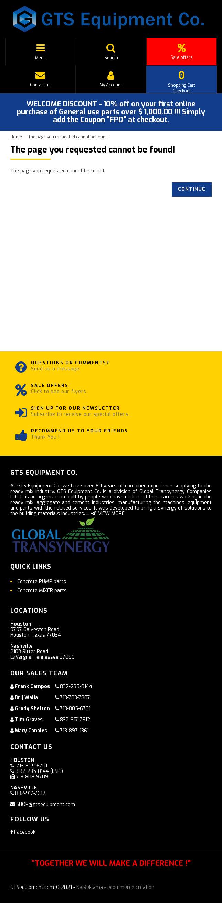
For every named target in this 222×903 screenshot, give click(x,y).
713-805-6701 (75, 708)
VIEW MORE (108, 513)
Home (16, 137)
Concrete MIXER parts (42, 590)
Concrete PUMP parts (41, 581)
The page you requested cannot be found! (68, 137)
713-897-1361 (74, 730)
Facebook (22, 832)
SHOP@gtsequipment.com (45, 804)
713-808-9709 (32, 777)
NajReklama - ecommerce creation (115, 887)
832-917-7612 (75, 719)
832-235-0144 (76, 686)
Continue (191, 189)
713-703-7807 (75, 697)
